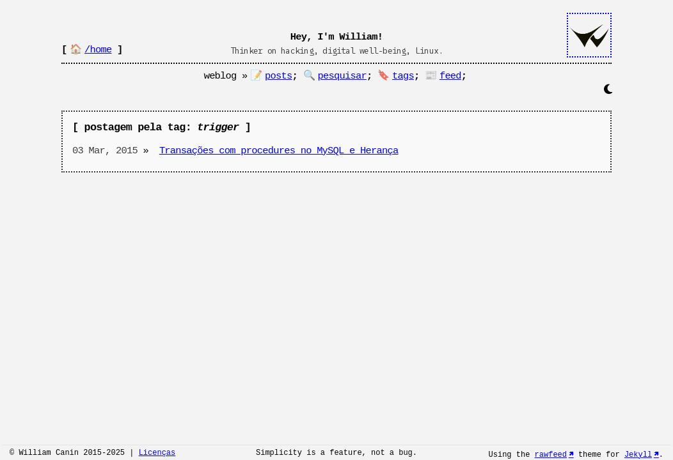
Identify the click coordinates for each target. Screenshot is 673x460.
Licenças (157, 453)
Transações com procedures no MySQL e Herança (279, 151)
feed (450, 76)
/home (97, 50)
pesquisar (342, 76)
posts (278, 76)
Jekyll (638, 453)
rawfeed (551, 453)
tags (403, 76)
